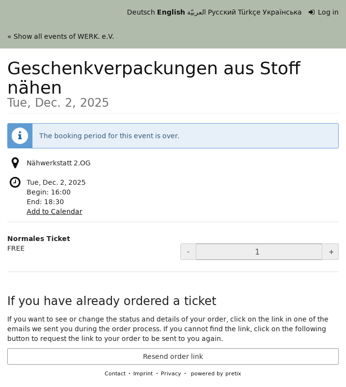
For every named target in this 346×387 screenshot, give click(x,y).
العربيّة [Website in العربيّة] (196, 12)
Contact (115, 373)
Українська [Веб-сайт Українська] (282, 12)
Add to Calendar (54, 211)
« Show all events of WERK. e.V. (60, 36)
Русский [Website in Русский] (222, 12)
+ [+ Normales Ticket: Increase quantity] (331, 252)
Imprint (143, 373)
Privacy (171, 373)
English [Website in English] (171, 12)
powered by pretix (216, 373)
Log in (324, 12)
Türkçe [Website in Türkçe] (249, 12)
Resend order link (173, 356)
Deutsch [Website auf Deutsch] (141, 12)
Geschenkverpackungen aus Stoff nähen (173, 80)
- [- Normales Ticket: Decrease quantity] (188, 252)
